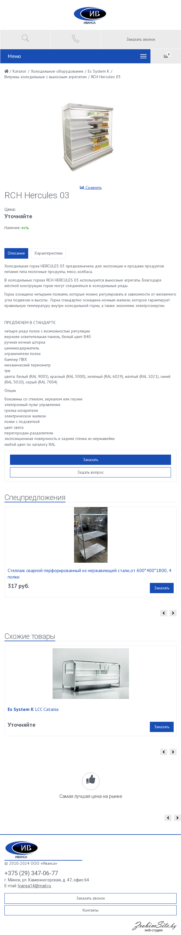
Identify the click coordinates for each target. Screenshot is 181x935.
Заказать (90, 459)
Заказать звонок (141, 39)
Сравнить (91, 187)
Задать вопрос (91, 472)
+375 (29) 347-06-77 (31, 873)
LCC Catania (33, 709)
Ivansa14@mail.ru (34, 885)
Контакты (90, 910)
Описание (16, 253)
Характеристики (48, 253)
